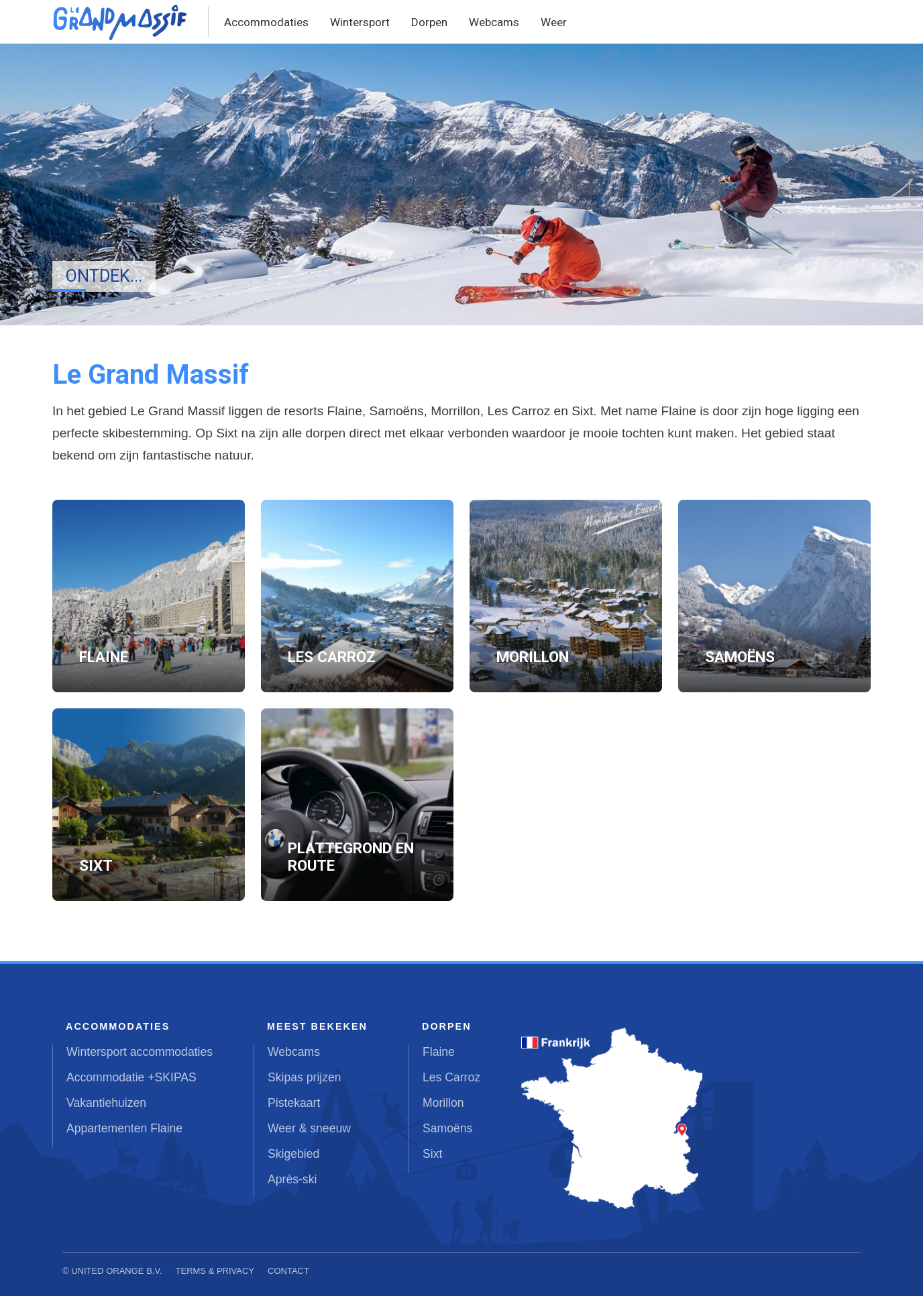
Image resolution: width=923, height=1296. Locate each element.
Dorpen (429, 22)
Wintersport (360, 22)
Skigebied (293, 1153)
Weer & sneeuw (309, 1128)
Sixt (432, 1153)
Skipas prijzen (304, 1077)
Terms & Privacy (215, 1271)
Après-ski (292, 1179)
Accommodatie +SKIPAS (131, 1077)
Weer (554, 22)
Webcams (494, 22)
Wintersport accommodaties (139, 1052)
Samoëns (447, 1128)
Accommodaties (266, 22)
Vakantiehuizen (106, 1103)
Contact (288, 1271)
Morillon (443, 1103)
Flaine (439, 1052)
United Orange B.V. (116, 1271)
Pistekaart (294, 1103)
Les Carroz (451, 1077)
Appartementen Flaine (124, 1128)
